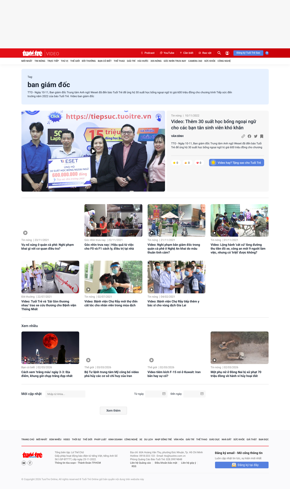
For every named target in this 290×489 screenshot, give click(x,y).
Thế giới (75, 61)
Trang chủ (27, 439)
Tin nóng (39, 61)
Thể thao (119, 61)
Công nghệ (224, 61)
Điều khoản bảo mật (166, 463)
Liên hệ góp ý (188, 463)
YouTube (166, 53)
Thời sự (76, 439)
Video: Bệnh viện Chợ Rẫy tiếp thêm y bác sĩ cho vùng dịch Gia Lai (173, 303)
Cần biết (186, 53)
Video (66, 439)
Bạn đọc (264, 439)
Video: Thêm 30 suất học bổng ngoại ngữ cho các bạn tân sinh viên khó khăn (213, 124)
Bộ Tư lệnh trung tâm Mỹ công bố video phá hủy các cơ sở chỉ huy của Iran (111, 374)
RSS (134, 466)
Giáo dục (214, 439)
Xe (140, 439)
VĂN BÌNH (177, 136)
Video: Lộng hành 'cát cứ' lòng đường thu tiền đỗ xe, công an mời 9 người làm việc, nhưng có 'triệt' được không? (238, 248)
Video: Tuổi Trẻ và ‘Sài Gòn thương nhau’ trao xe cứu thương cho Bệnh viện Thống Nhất (48, 305)
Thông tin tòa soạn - (66, 463)
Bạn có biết (104, 61)
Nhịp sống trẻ (163, 439)
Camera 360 (195, 61)
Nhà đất (226, 439)
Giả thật (252, 439)
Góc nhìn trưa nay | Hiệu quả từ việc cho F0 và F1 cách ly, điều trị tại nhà (109, 246)
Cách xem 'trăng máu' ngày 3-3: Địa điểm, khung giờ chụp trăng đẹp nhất (46, 374)
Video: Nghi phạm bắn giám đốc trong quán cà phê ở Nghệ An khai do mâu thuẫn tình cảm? (174, 248)
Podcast (147, 53)
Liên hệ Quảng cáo (140, 463)
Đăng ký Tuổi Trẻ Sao (248, 52)
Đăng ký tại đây (248, 465)
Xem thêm (113, 410)
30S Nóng (156, 61)
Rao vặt (204, 53)
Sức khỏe (209, 61)
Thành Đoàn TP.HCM (89, 463)
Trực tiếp (53, 61)
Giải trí (131, 61)
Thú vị (64, 61)
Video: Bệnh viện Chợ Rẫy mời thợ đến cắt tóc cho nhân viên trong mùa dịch (111, 303)
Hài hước (143, 61)
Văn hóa (179, 439)
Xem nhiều (29, 326)
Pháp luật (100, 439)
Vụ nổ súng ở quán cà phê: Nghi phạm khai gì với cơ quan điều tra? (47, 246)
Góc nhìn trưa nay (175, 61)
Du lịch (148, 439)
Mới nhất (26, 61)
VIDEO (52, 54)
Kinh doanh (115, 439)
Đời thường (89, 61)
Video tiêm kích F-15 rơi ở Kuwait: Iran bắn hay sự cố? (174, 374)
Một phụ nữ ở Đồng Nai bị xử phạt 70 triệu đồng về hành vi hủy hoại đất (236, 374)
